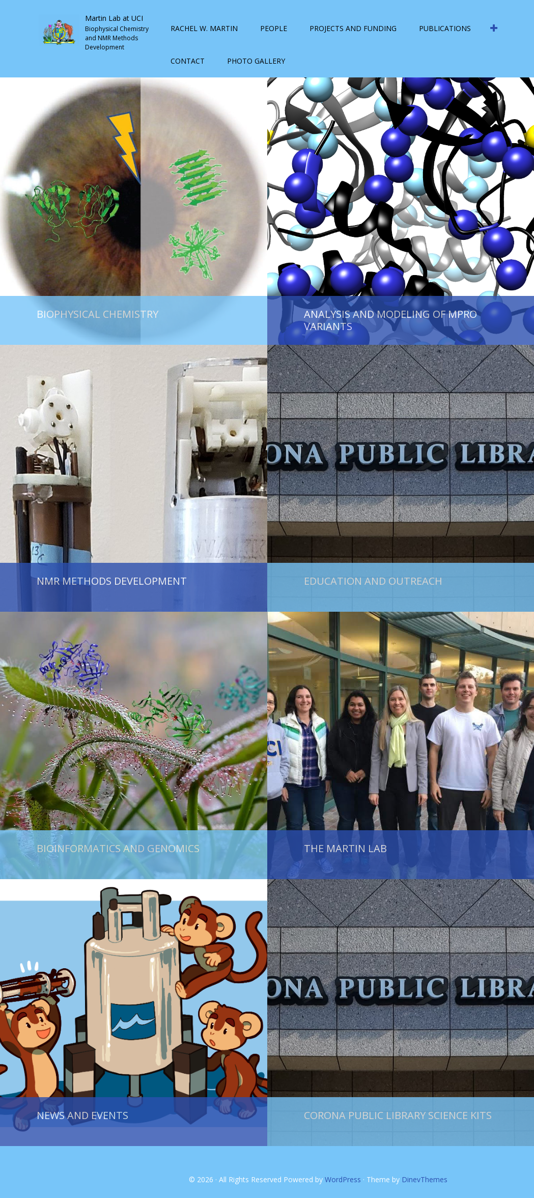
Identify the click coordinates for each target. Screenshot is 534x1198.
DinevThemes (424, 1179)
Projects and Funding (353, 28)
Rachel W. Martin (204, 28)
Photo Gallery (256, 61)
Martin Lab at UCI (114, 18)
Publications (445, 28)
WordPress (343, 1179)
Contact (188, 61)
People (273, 28)
